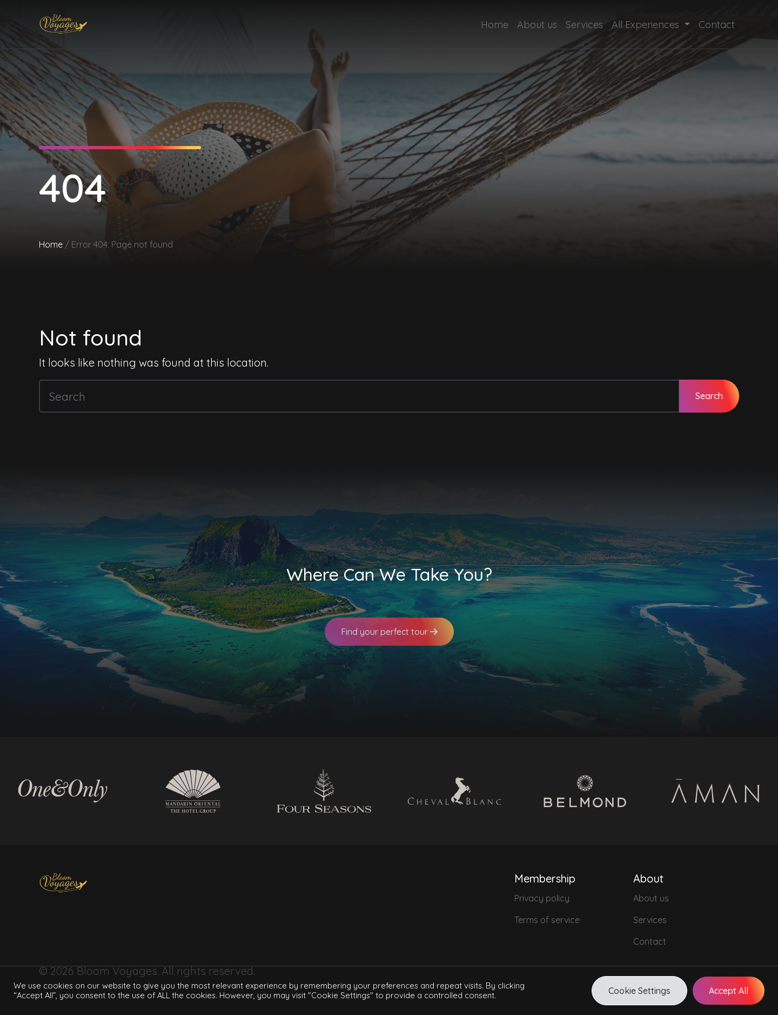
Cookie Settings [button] (639, 990)
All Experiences (647, 24)
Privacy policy (541, 898)
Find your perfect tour (389, 639)
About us (537, 24)
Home (494, 24)
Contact (717, 24)
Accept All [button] (728, 990)
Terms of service (547, 919)
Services (584, 24)
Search (709, 395)
